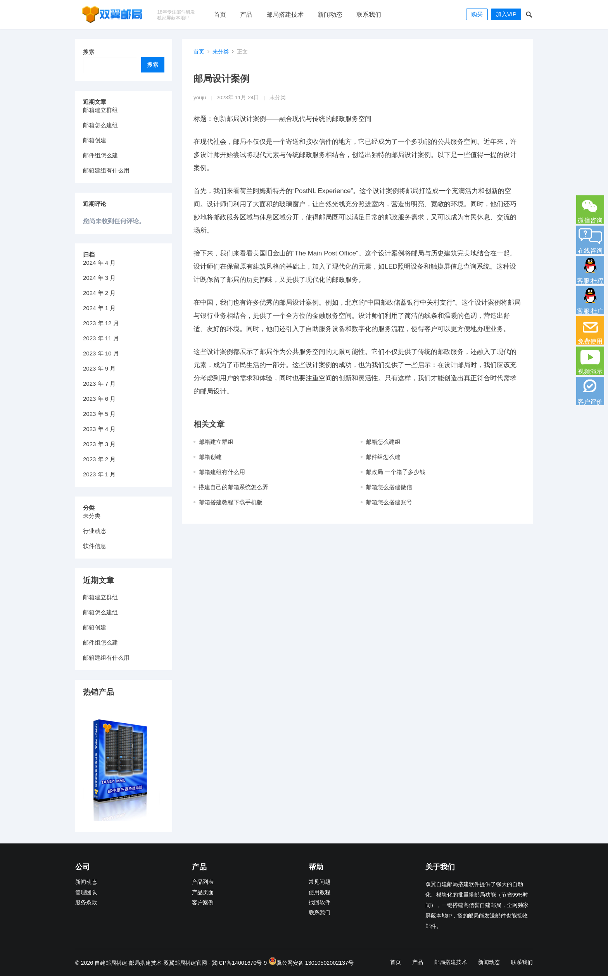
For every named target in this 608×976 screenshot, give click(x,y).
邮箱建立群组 (216, 441)
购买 (477, 14)
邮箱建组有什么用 (222, 472)
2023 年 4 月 (99, 429)
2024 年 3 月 (99, 277)
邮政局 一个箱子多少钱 (395, 472)
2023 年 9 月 (99, 368)
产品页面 (203, 892)
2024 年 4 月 (99, 262)
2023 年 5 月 (99, 413)
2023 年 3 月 (99, 444)
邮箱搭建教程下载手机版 (231, 502)
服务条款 (86, 902)
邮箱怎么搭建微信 (389, 487)
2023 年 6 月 (99, 398)
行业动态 (94, 531)
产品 (246, 14)
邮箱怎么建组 (383, 441)
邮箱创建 (210, 457)
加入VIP (506, 14)
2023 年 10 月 (101, 353)
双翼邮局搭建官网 (185, 963)
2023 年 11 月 (101, 338)
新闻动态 (330, 14)
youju (199, 97)
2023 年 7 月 (99, 383)
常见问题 (319, 882)
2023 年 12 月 (101, 323)
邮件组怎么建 (383, 457)
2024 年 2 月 (99, 293)
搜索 (89, 51)
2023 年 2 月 (99, 459)
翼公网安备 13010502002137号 (315, 963)
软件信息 (94, 546)
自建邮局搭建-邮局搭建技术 (128, 963)
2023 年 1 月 (99, 474)
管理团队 (86, 892)
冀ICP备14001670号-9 (239, 963)
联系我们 (368, 14)
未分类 (220, 51)
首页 (220, 14)
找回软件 (319, 902)
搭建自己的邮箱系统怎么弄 (233, 487)
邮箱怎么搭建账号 (389, 502)
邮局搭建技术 (285, 14)
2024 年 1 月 (99, 308)
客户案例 (203, 902)
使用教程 (319, 892)
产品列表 (203, 882)
